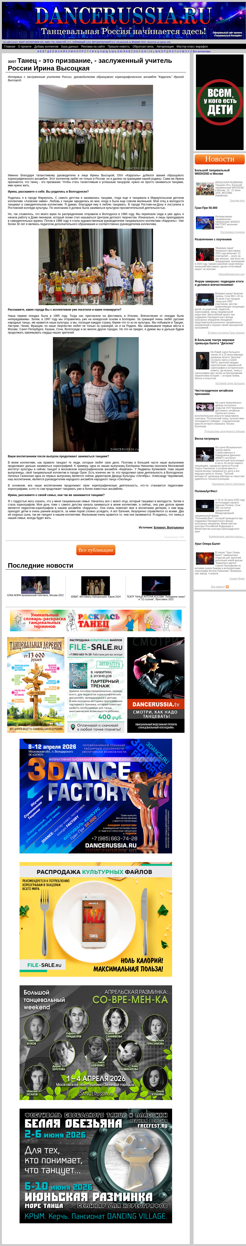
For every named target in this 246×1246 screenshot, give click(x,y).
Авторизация (165, 46)
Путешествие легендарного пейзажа (225, 431)
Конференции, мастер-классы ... (227, 536)
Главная (9, 46)
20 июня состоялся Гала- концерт (226, 332)
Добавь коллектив (46, 46)
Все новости (218, 586)
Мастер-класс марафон (192, 46)
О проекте (25, 46)
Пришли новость (119, 46)
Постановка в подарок (232, 232)
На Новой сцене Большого (230, 383)
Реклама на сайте (93, 46)
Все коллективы (201, 51)
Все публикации (96, 550)
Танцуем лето (237, 200)
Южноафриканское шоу (232, 274)
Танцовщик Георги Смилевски (228, 484)
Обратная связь (143, 46)
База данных (69, 46)
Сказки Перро (237, 578)
